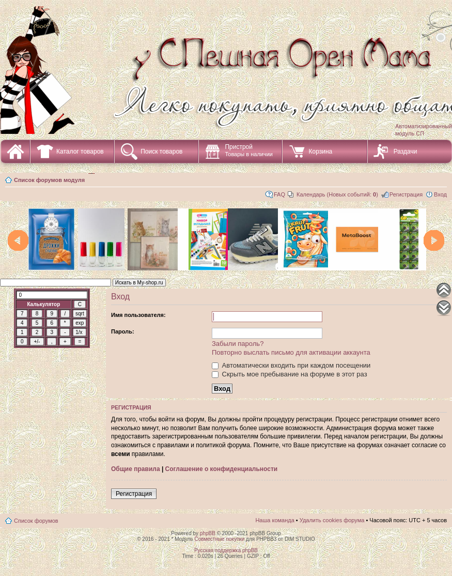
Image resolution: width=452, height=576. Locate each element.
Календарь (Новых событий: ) (337, 194)
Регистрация (406, 194)
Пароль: (122, 331)
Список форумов (36, 521)
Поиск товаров (161, 151)
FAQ (279, 194)
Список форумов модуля (49, 180)
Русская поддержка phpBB (226, 550)
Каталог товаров (80, 151)
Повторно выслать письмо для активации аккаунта (291, 352)
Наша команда (274, 520)
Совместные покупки (219, 539)
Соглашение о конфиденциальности (221, 469)
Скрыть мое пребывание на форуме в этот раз (289, 374)
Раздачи (405, 151)
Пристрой (249, 150)
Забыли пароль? (237, 343)
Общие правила (135, 469)
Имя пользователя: (138, 315)
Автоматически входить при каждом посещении (291, 365)
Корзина (320, 151)
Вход (440, 194)
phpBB (207, 533)
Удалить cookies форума (332, 520)
